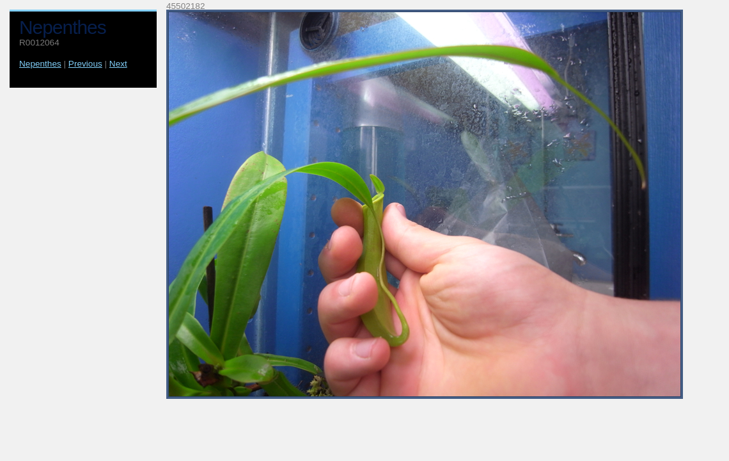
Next (118, 64)
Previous (85, 64)
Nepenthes (40, 64)
